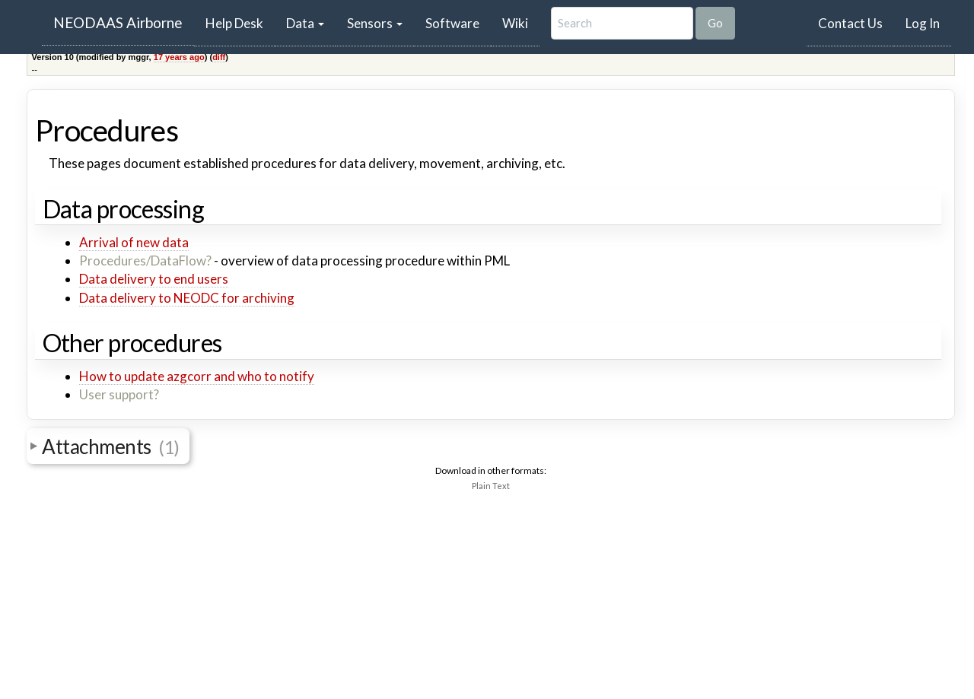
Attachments (111, 446)
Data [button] (305, 23)
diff (218, 57)
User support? (119, 394)
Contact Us (850, 23)
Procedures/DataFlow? (145, 260)
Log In (923, 23)
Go (715, 23)
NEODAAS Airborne (118, 22)
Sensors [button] (375, 23)
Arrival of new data (134, 242)
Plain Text (491, 486)
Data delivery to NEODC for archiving (186, 298)
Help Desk (240, 22)
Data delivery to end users (153, 279)
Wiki (515, 23)
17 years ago (179, 57)
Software (452, 23)
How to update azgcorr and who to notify (196, 376)
